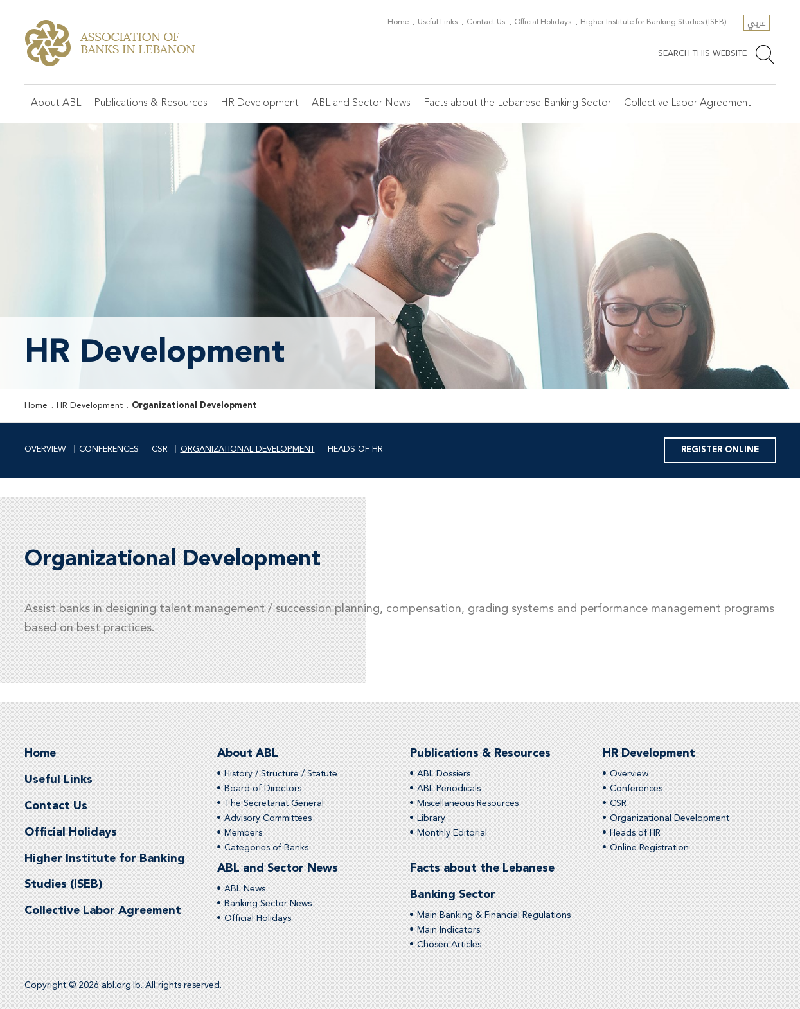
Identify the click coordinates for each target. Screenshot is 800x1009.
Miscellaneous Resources (468, 803)
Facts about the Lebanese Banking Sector (517, 103)
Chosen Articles (449, 944)
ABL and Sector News (361, 103)
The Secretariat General (274, 803)
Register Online (720, 450)
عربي (756, 23)
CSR (160, 449)
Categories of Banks (266, 847)
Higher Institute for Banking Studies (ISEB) (654, 22)
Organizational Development (194, 405)
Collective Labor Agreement (687, 103)
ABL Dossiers (443, 773)
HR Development (259, 103)
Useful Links (438, 22)
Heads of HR (355, 449)
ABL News (244, 888)
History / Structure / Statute (280, 773)
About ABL (56, 103)
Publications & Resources (151, 103)
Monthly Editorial (452, 833)
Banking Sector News (268, 903)
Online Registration (649, 847)
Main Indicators (448, 930)
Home (398, 22)
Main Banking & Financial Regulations (494, 915)
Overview (45, 449)
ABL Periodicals (449, 788)
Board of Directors (262, 788)
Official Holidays (543, 22)
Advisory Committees (268, 818)
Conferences (109, 449)
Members (243, 833)
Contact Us (486, 22)
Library (431, 818)
